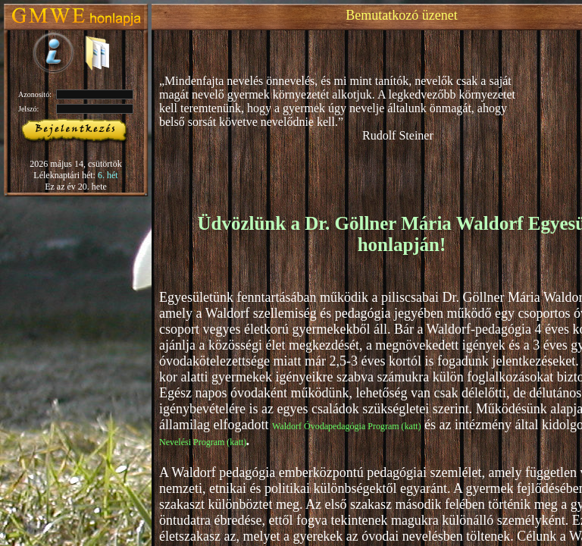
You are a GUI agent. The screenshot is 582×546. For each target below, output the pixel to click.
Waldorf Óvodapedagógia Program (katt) (346, 426)
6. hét (108, 175)
